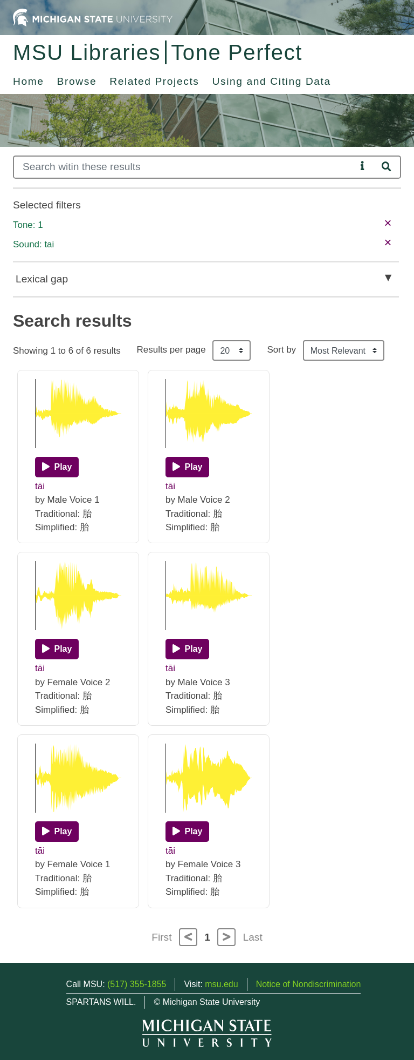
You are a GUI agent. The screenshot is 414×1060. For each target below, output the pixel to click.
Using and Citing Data (271, 81)
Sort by (281, 350)
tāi (40, 486)
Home (28, 81)
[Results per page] (231, 350)
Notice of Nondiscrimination (308, 984)
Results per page (171, 350)
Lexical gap (42, 279)
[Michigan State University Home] (92, 17)
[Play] (57, 467)
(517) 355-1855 (136, 984)
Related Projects (154, 81)
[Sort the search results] (343, 350)
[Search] (184, 167)
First (161, 937)
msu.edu (221, 984)
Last (253, 937)
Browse (77, 81)
